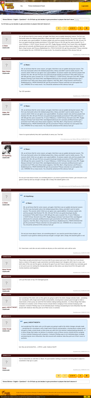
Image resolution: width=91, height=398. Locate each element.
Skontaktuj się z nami (21, 395)
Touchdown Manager (31, 392)
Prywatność (45, 395)
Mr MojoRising (6, 156)
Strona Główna (7, 20)
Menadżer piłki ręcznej (54, 392)
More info (42, 397)
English (15, 20)
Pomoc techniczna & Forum (36, 6)
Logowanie (84, 6)
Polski (87, 1)
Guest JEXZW (6, 289)
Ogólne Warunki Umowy (34, 395)
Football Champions (42, 392)
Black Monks (6, 71)
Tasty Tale (63, 392)
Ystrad (4, 368)
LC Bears (5, 46)
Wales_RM (5, 113)
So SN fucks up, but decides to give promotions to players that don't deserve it (52, 20)
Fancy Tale (69, 392)
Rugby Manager (20, 392)
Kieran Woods (6, 270)
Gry (21, 6)
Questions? (22, 20)
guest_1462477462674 (10, 307)
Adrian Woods (6, 329)
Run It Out (75, 392)
